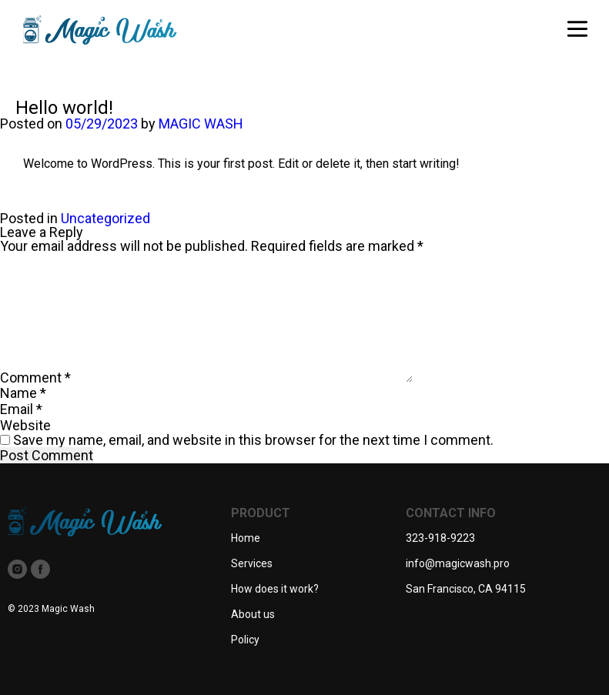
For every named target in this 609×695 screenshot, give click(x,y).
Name (23, 393)
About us (253, 614)
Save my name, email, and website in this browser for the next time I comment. (253, 440)
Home (245, 538)
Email (21, 409)
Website (25, 425)
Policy (245, 639)
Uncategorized (105, 218)
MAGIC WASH (201, 123)
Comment (35, 377)
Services (252, 563)
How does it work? (275, 589)
